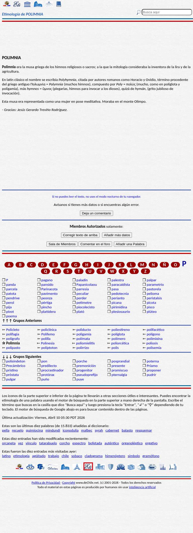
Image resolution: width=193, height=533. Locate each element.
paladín (82, 280)
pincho (46, 307)
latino (6, 456)
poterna (153, 361)
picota (151, 302)
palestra (118, 280)
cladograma (94, 456)
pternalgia (119, 374)
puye (80, 379)
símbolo (134, 456)
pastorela (154, 289)
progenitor (84, 370)
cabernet (112, 430)
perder (81, 298)
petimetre (84, 302)
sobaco (76, 456)
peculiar (82, 293)
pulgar (11, 379)
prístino (12, 370)
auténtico (112, 443)
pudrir (151, 374)
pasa (115, 289)
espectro (79, 443)
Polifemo (48, 334)
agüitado (38, 456)
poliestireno (121, 329)
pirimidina (119, 307)
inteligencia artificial (142, 487)
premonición (86, 365)
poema (11, 316)
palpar (152, 280)
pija (9, 307)
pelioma (153, 293)
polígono (153, 334)
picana (117, 302)
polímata (83, 338)
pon (44, 361)
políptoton (49, 347)
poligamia (83, 334)
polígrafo (13, 338)
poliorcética (120, 343)
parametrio (155, 284)
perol (10, 302)
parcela (11, 289)
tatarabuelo (48, 443)
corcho (65, 443)
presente (118, 365)
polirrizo (82, 347)
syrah (99, 430)
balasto (127, 430)
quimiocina (34, 430)
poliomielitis (85, 343)
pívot (10, 311)
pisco (151, 307)
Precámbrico (15, 365)
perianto (118, 298)
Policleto (12, 329)
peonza (46, 298)
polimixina (155, 338)
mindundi (52, 430)
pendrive (13, 298)
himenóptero (115, 456)
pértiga (46, 302)
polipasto (13, 347)
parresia (82, 289)
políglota (118, 334)
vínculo (31, 443)
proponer (154, 370)
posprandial (120, 361)
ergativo (151, 443)
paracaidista (121, 284)
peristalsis (154, 298)
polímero (118, 338)
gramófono (150, 456)
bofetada (95, 443)
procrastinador (52, 370)
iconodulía (70, 430)
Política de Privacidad (46, 482)
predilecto (49, 365)
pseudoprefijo (87, 374)
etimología (21, 456)
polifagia (12, 334)
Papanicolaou (86, 284)
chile (65, 456)
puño (45, 379)
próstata (12, 374)
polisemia (154, 347)
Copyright (68, 482)
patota (11, 293)
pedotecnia (120, 293)
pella (5, 430)
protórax (47, 374)
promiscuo (120, 370)
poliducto (83, 329)
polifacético (155, 329)
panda (11, 284)
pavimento (49, 293)
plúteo (152, 311)
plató (80, 311)
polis (115, 347)
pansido (47, 284)
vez (20, 443)
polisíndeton (15, 361)
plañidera (48, 311)
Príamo (152, 365)
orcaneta (9, 443)
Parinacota (49, 289)
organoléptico (132, 443)
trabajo (53, 456)
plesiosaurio (121, 311)
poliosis (152, 343)
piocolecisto (85, 307)
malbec (86, 430)
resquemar (143, 430)
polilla (46, 338)
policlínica (49, 329)
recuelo (18, 430)
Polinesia (48, 343)
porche (81, 361)
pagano (47, 280)
